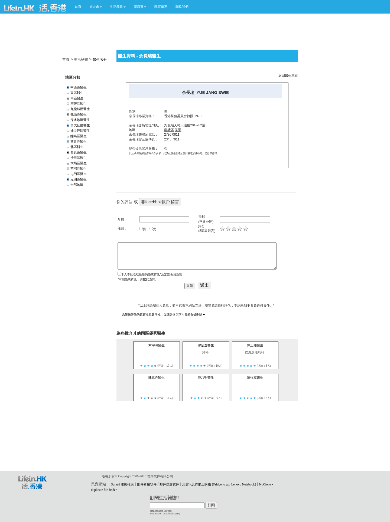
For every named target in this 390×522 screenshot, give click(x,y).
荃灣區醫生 (78, 168)
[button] (95, 7)
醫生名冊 (100, 59)
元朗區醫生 (78, 179)
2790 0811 (172, 134)
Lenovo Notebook (243, 484)
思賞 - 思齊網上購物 (196, 484)
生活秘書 (81, 59)
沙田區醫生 (78, 158)
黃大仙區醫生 (80, 125)
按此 (146, 279)
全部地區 (76, 185)
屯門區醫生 (78, 174)
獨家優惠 (160, 7)
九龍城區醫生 (80, 109)
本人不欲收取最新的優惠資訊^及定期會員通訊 (151, 274)
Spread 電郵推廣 (122, 484)
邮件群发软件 (169, 484)
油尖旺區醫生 (80, 131)
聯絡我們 (182, 7)
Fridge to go (221, 484)
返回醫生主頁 (288, 75)
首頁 (78, 7)
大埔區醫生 (78, 163)
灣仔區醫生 (78, 104)
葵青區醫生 (78, 141)
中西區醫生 (78, 87)
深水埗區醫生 (80, 120)
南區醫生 (76, 98)
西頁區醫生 (78, 152)
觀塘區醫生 (78, 114)
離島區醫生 (78, 136)
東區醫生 (76, 93)
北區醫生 (76, 147)
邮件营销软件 (147, 484)
